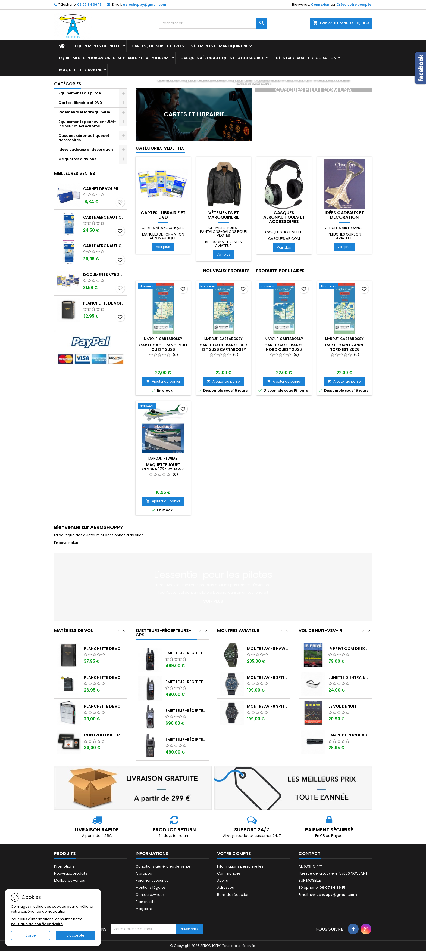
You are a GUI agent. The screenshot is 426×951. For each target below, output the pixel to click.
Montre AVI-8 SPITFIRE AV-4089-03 (267, 706)
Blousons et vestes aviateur (223, 243)
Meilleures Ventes (74, 173)
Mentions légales (151, 887)
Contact (310, 853)
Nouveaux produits (226, 271)
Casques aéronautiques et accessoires (222, 58)
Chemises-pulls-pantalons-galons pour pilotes (223, 231)
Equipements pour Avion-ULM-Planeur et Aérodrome (114, 58)
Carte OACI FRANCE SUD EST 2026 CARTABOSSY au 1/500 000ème (223, 349)
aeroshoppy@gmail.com (144, 4)
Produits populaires (280, 271)
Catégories (67, 84)
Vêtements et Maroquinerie (219, 46)
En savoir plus (66, 542)
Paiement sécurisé (152, 880)
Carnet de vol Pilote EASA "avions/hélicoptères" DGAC (104, 189)
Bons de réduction (233, 894)
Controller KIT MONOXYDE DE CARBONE (104, 735)
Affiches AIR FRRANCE (344, 227)
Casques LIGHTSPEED (284, 232)
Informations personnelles (240, 866)
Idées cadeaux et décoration (305, 58)
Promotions (64, 866)
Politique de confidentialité (37, 924)
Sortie (31, 935)
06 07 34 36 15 (89, 4)
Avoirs (222, 880)
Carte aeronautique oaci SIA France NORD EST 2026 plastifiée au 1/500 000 (104, 246)
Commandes (229, 873)
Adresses (225, 887)
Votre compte (234, 853)
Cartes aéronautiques (163, 227)
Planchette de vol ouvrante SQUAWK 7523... (104, 677)
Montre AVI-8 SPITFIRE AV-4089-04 (267, 677)
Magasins (144, 908)
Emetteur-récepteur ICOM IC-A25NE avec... (185, 710)
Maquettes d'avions (80, 70)
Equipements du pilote (98, 46)
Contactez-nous (150, 894)
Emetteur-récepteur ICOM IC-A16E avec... (185, 739)
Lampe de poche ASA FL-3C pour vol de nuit (348, 735)
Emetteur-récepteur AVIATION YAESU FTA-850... (185, 653)
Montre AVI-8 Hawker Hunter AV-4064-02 (267, 648)
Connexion (320, 4)
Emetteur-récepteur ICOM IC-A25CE (185, 682)
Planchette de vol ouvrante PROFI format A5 (104, 303)
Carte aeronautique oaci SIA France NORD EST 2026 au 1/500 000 (104, 217)
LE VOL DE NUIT (342, 706)
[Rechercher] (213, 23)
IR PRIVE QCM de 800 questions (348, 648)
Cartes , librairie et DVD (156, 46)
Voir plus (163, 246)
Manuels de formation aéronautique (163, 236)
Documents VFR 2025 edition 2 (104, 274)
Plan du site (146, 901)
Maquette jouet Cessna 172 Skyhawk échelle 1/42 (163, 469)
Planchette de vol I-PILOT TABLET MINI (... (104, 648)
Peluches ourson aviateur (344, 236)
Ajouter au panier (163, 381)
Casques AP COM (284, 238)
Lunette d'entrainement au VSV (348, 677)
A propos (144, 873)
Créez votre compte (353, 4)
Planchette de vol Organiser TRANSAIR (104, 706)
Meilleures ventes (69, 880)
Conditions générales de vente (163, 866)
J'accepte (75, 935)
